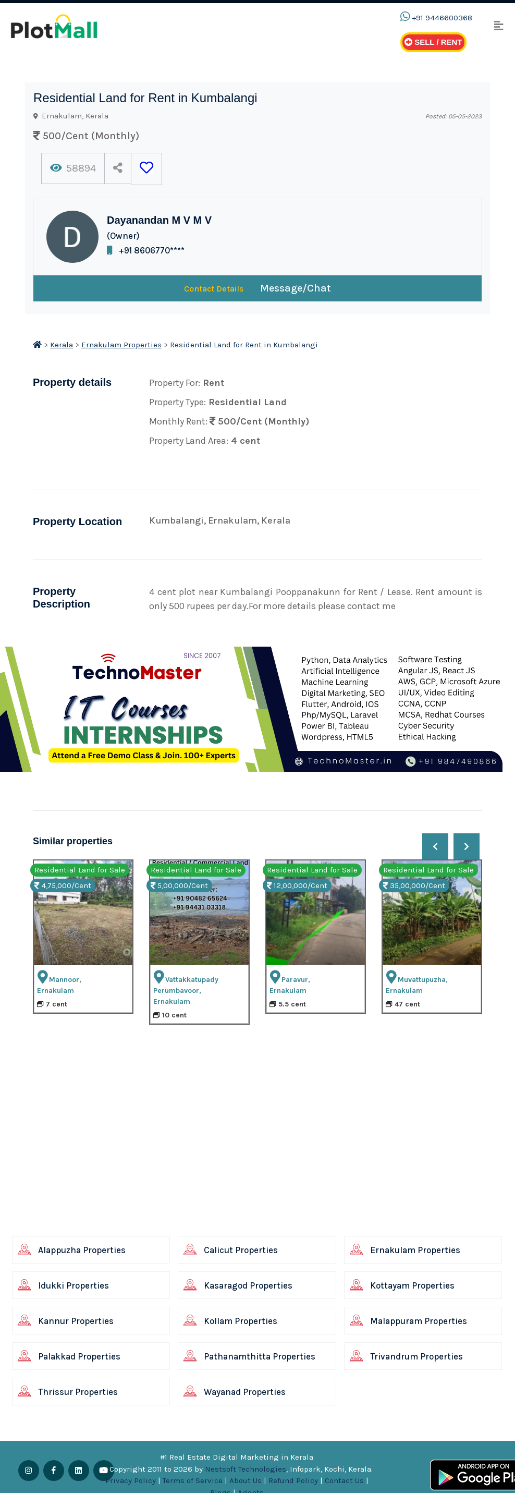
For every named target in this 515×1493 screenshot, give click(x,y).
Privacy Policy (130, 1480)
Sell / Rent (433, 42)
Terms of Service (193, 1480)
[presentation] (435, 846)
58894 (73, 168)
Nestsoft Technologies (245, 1469)
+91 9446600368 (442, 17)
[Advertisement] (246, 1159)
